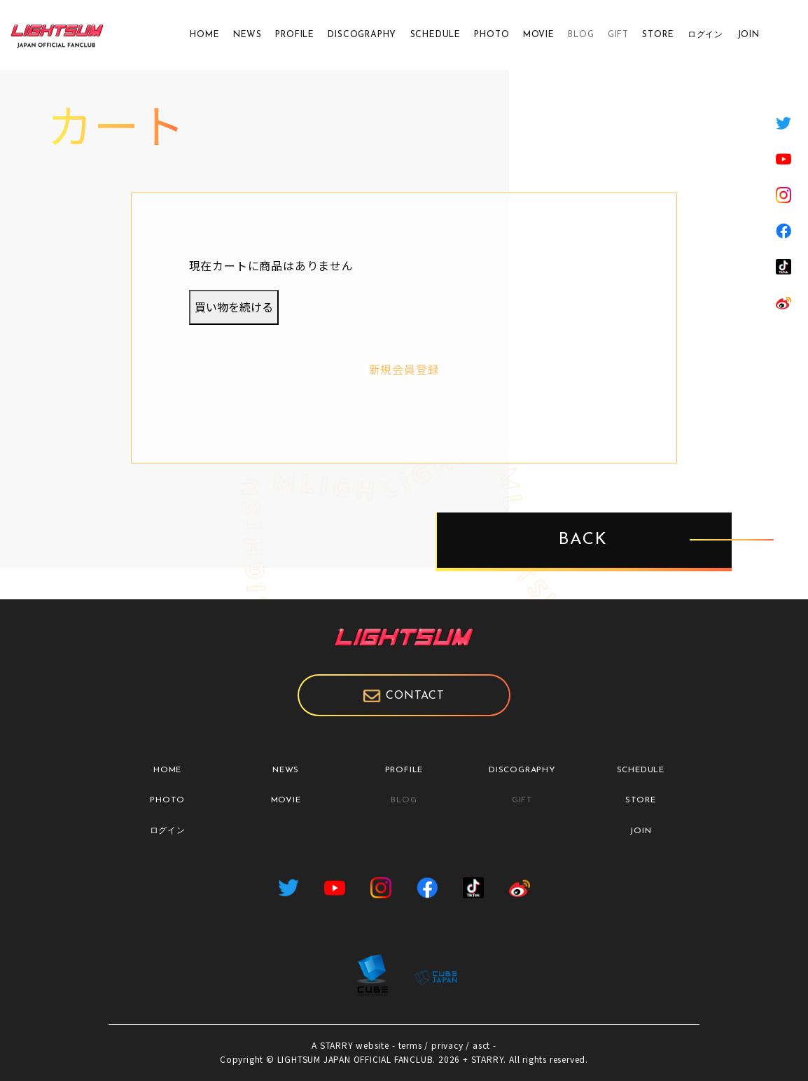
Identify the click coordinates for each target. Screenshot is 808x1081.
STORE (658, 35)
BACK (584, 540)
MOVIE (539, 35)
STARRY (337, 1045)
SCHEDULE (435, 35)
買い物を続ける (234, 306)
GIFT (618, 35)
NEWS (247, 35)
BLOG (581, 35)
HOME (204, 35)
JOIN (748, 35)
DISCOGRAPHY (362, 35)
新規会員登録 (404, 369)
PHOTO (491, 35)
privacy (447, 1045)
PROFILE (294, 35)
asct (481, 1045)
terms (410, 1045)
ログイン (705, 35)
